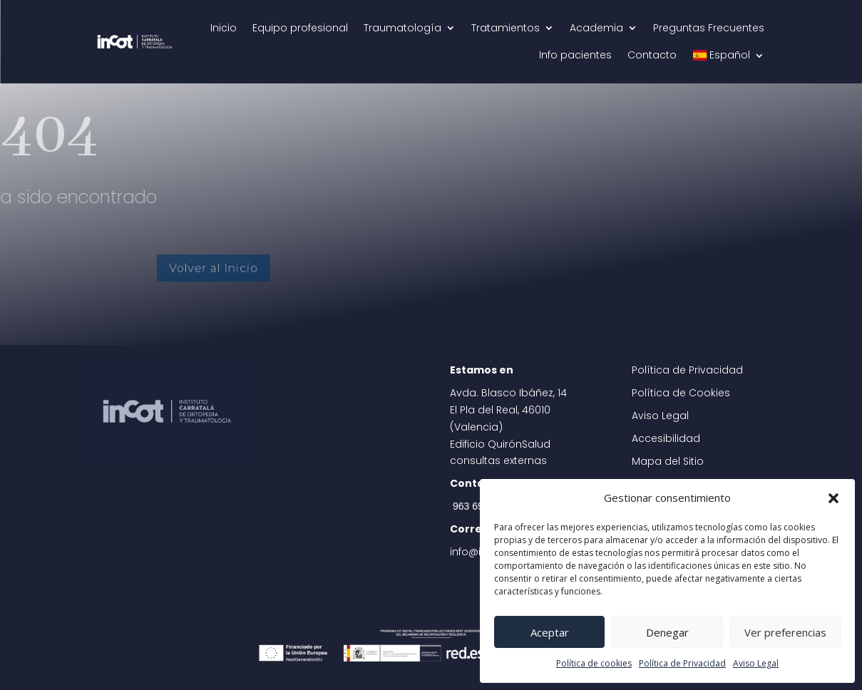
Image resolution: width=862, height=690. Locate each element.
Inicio (223, 28)
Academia (596, 28)
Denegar (667, 632)
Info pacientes (575, 55)
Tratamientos (505, 28)
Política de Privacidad (682, 663)
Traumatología (402, 28)
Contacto (652, 55)
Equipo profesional (300, 28)
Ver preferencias (785, 632)
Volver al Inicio (242, 268)
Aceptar (549, 632)
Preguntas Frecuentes (708, 28)
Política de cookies (594, 663)
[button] (833, 498)
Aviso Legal (756, 663)
